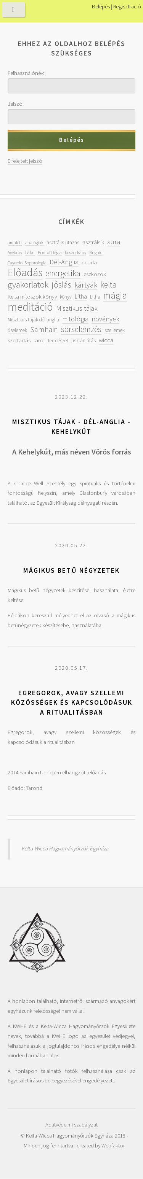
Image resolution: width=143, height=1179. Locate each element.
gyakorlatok (28, 284)
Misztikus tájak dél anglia (33, 319)
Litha (81, 296)
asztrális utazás (63, 242)
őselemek (17, 330)
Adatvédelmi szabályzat (71, 1124)
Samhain (44, 329)
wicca (106, 340)
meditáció (30, 307)
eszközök (95, 274)
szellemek (114, 330)
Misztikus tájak (77, 308)
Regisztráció (127, 6)
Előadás (25, 272)
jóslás (61, 284)
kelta (108, 285)
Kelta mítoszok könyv (32, 296)
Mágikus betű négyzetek (71, 570)
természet (58, 340)
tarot (39, 340)
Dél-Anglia (64, 261)
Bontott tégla (50, 252)
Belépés (101, 6)
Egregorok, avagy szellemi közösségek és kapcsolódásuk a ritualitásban (71, 703)
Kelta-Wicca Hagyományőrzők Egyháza (64, 848)
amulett (15, 242)
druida (89, 262)
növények (105, 319)
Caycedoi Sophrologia (27, 262)
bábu (30, 252)
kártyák (85, 284)
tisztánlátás (83, 340)
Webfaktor (113, 1145)
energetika (62, 273)
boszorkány (75, 252)
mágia (115, 295)
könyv (66, 297)
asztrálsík (93, 242)
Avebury (15, 252)
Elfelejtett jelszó (25, 160)
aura (113, 241)
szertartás (19, 340)
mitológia (75, 319)
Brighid (96, 252)
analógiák (34, 242)
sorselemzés (81, 329)
